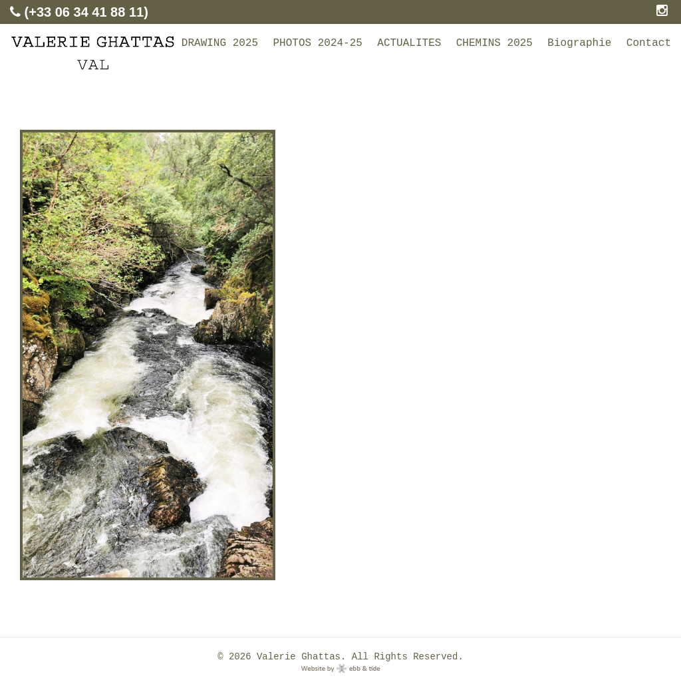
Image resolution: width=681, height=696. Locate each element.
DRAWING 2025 (220, 43)
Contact (648, 43)
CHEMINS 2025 (494, 43)
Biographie (579, 43)
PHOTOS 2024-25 (317, 43)
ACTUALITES (409, 43)
